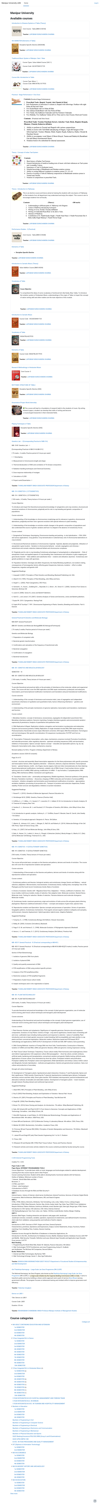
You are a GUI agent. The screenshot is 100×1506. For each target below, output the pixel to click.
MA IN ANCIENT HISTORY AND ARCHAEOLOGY (29, 1466)
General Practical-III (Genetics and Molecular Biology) (30, 618)
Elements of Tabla (18, 247)
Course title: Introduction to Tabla (23, 77)
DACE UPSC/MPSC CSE (21, 1439)
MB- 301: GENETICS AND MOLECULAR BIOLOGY (28, 668)
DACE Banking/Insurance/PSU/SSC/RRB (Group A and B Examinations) (37, 1436)
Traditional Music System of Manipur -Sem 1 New (28, 58)
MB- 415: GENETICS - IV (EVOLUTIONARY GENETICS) (29, 847)
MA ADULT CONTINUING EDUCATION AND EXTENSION (31, 1324)
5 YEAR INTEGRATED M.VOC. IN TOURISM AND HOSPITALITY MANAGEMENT (39, 1404)
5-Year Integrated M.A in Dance (23, 1338)
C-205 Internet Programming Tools (23, 1158)
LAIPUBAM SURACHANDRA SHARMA (41, 34)
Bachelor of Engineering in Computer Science (28, 1423)
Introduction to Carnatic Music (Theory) (25, 263)
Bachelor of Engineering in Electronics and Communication (32, 1428)
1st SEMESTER (19, 1327)
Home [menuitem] (26, 3)
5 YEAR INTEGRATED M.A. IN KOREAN (25, 1401)
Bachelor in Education (20, 1406)
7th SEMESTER (19, 1357)
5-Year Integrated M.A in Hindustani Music (27, 1368)
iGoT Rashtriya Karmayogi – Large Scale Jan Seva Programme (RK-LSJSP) (37, 1269)
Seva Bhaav (73, 1278)
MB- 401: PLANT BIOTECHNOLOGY (23, 995)
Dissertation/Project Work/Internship (24, 403)
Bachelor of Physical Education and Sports (27, 1434)
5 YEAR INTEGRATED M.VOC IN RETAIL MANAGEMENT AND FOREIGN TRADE (39, 1398)
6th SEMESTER (19, 1354)
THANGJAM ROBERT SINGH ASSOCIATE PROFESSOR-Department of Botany (43, 486)
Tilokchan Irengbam (24, 1288)
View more (13, 1493)
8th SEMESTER (19, 1360)
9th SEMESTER (19, 1363)
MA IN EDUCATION (19, 1480)
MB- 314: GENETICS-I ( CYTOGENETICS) (25, 491)
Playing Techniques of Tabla (21, 424)
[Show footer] (95, 1501)
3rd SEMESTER (19, 1333)
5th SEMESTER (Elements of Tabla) (23, 41)
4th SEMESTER (19, 1335)
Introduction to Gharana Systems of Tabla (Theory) (29, 23)
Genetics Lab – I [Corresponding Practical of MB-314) (30, 441)
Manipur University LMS (11, 3)
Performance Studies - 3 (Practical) (23, 229)
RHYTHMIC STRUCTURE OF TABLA (23, 385)
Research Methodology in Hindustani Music (26, 367)
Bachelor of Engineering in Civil (23, 1420)
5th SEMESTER (19, 1352)
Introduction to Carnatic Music (22, 315)
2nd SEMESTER (19, 1330)
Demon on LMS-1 (17, 1294)
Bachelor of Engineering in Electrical (25, 1425)
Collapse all (86, 1322)
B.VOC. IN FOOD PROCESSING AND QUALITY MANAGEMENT (33, 1442)
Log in (96, 3)
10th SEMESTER (19, 1365)
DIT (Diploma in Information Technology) (26, 1444)
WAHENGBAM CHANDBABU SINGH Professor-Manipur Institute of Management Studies (47, 1311)
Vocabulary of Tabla (18, 281)
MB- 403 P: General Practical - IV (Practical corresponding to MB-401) (35, 942)
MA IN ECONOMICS (19, 1453)
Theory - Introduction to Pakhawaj (23, 189)
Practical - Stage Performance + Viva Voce (26, 95)
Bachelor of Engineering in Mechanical (25, 1431)
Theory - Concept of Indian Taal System (25, 152)
